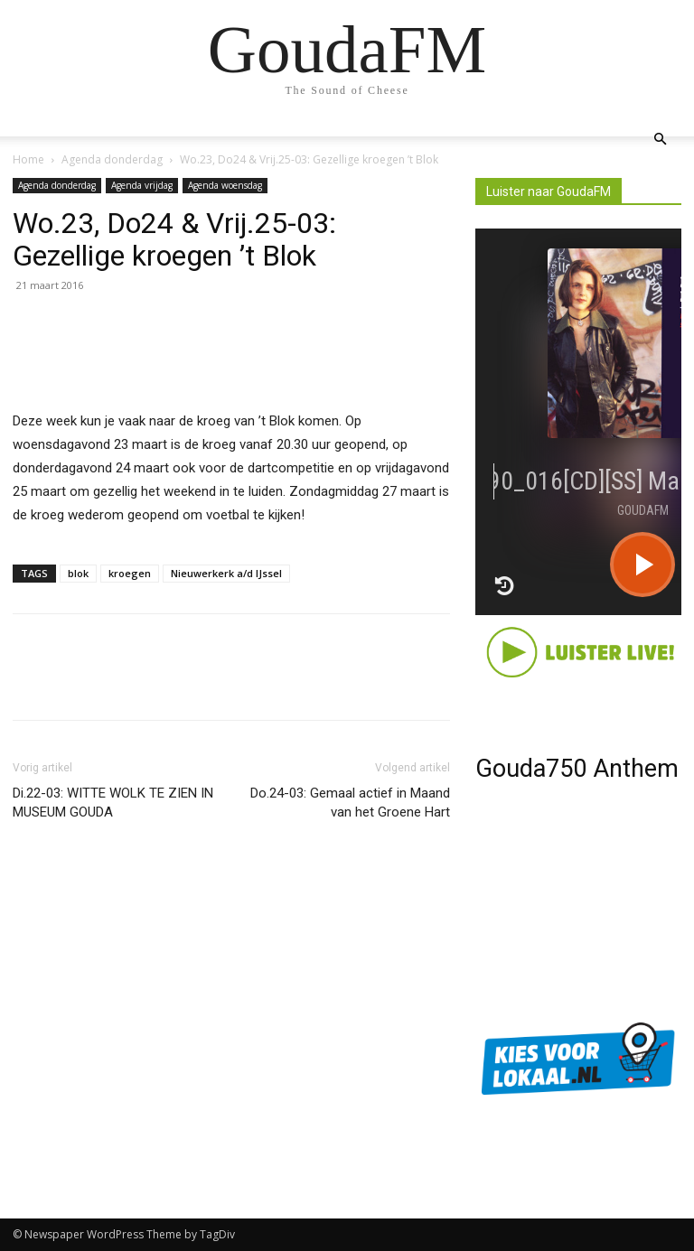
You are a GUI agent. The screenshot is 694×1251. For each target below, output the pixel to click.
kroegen (129, 573)
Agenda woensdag (225, 185)
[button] (659, 139)
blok (78, 573)
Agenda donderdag (112, 159)
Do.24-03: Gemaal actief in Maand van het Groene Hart (350, 802)
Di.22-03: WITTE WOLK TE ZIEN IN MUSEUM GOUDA (113, 802)
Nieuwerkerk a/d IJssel (226, 573)
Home (28, 159)
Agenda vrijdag (142, 185)
